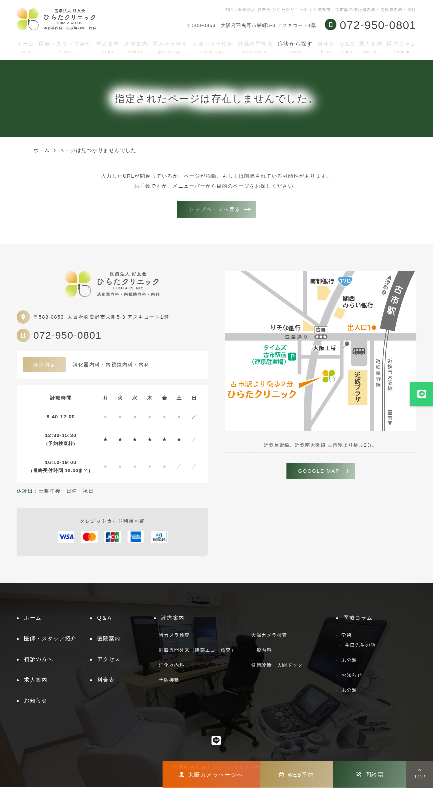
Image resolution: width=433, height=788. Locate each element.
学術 (346, 635)
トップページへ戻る (214, 209)
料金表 (326, 47)
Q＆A (347, 47)
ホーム (25, 47)
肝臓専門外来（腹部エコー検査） (197, 650)
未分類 (349, 660)
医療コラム (401, 47)
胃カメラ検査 (170, 47)
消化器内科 (172, 665)
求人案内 (370, 47)
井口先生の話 (360, 645)
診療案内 (136, 47)
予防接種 (169, 680)
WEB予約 (296, 775)
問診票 (370, 775)
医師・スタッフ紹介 (65, 47)
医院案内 (109, 639)
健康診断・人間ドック (277, 665)
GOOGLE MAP (319, 472)
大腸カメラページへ (211, 775)
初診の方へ (38, 660)
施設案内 (108, 47)
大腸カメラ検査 (212, 47)
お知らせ (35, 701)
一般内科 (261, 650)
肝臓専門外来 (255, 47)
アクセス (109, 660)
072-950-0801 (67, 335)
